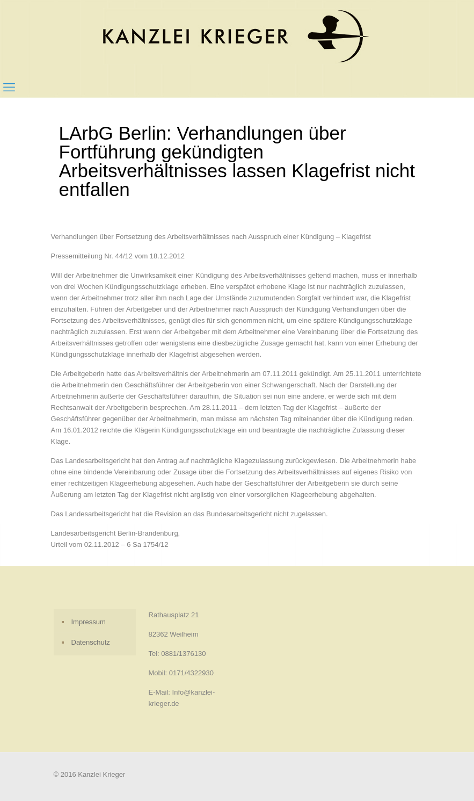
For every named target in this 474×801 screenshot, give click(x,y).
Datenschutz (90, 642)
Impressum (88, 622)
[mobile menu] (9, 87)
